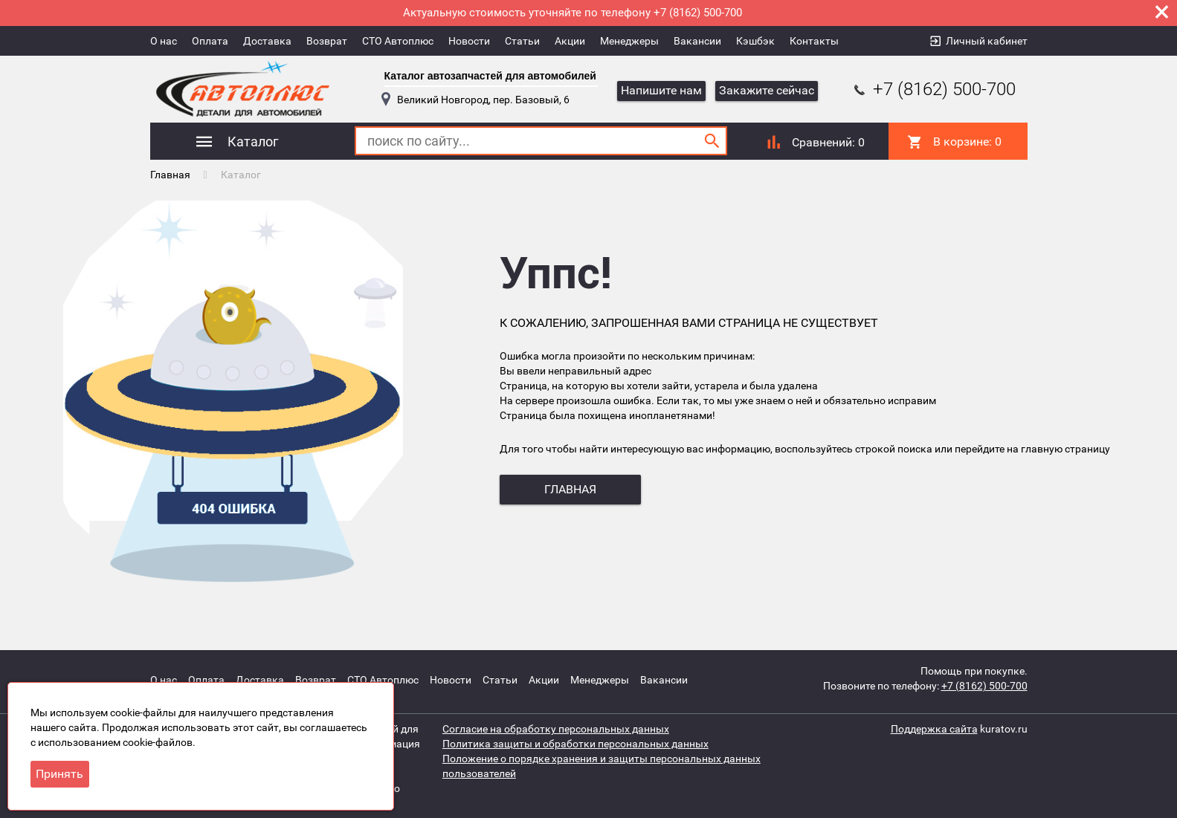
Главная (170, 175)
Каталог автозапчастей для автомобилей (490, 76)
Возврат (326, 41)
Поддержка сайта (934, 729)
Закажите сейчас (766, 90)
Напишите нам (661, 90)
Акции (570, 41)
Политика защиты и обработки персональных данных (575, 744)
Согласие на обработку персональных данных (555, 729)
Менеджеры (629, 41)
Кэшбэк (755, 41)
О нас (163, 41)
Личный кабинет (987, 41)
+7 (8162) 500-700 (933, 89)
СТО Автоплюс (397, 41)
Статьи (522, 41)
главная (570, 489)
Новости (469, 41)
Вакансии (697, 41)
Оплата (210, 41)
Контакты (814, 41)
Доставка (267, 41)
